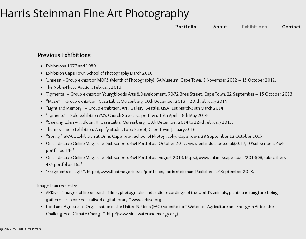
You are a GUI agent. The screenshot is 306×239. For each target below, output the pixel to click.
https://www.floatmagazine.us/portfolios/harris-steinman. (141, 171)
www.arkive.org (147, 199)
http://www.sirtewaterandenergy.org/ (142, 214)
